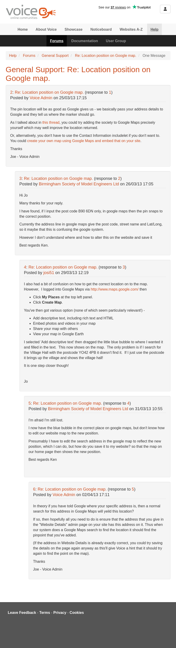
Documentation (84, 41)
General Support (55, 56)
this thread (51, 122)
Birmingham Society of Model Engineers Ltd (79, 184)
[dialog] (167, 639)
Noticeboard (101, 29)
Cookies (77, 613)
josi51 (48, 272)
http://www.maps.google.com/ (114, 289)
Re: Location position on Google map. (105, 56)
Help (155, 29)
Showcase (73, 29)
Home (23, 29)
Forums (56, 41)
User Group (116, 41)
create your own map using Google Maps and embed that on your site (84, 141)
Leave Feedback (22, 613)
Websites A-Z (131, 29)
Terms (44, 613)
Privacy (59, 613)
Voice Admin (41, 98)
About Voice (46, 29)
